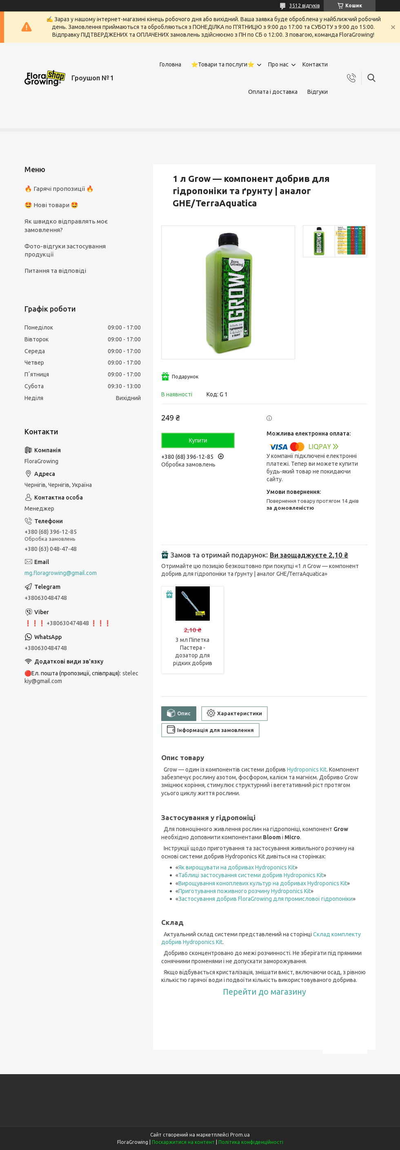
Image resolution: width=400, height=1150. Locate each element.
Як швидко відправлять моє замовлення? (66, 225)
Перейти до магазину (264, 991)
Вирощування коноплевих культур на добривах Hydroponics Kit (262, 883)
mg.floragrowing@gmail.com (60, 573)
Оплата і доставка (273, 91)
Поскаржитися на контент (183, 1142)
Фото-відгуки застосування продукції (65, 250)
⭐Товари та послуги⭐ (222, 64)
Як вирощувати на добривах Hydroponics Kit (236, 867)
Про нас (278, 64)
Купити (198, 440)
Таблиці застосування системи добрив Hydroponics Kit (250, 875)
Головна (170, 64)
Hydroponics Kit (307, 769)
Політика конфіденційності (250, 1142)
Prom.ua (240, 1134)
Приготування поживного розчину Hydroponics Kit (244, 891)
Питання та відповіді (55, 270)
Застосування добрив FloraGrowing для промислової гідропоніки (265, 899)
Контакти (315, 64)
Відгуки (317, 91)
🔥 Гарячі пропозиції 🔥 (59, 188)
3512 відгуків (304, 5)
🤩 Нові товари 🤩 (51, 204)
